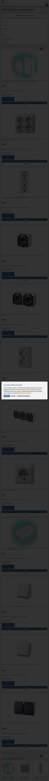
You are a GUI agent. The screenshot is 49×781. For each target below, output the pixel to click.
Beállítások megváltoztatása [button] (23, 396)
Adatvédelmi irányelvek (25, 393)
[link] (25, 393)
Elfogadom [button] (6, 396)
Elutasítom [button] (13, 396)
